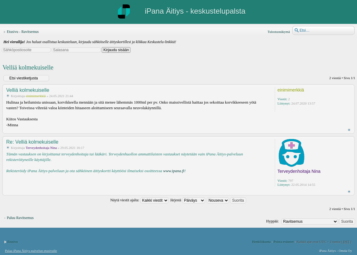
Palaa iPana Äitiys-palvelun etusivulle (31, 251)
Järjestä (187, 200)
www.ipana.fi (173, 170)
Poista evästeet (283, 242)
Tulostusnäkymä (279, 32)
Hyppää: (272, 221)
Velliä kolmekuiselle (27, 67)
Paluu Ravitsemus (20, 218)
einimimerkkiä (36, 96)
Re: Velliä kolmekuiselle (32, 142)
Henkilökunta (261, 242)
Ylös (349, 130)
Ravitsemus (30, 31)
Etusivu (12, 31)
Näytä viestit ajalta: (139, 200)
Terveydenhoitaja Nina (41, 148)
